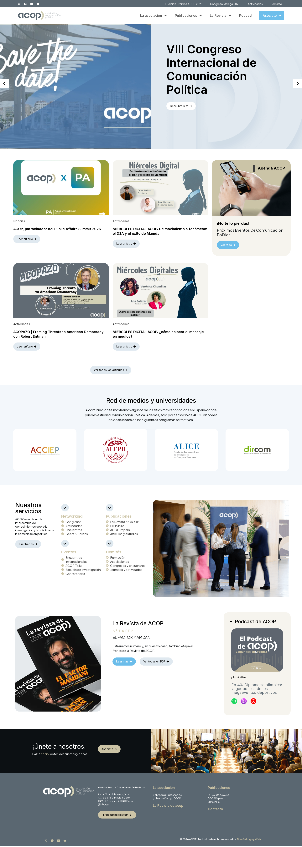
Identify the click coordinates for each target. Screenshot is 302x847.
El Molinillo (214, 802)
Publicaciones (188, 15)
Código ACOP (172, 799)
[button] (4, 83)
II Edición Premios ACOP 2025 (183, 4)
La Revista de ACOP (219, 795)
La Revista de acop (168, 806)
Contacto (276, 4)
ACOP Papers (215, 799)
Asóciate (272, 15)
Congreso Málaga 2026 (225, 4)
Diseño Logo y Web (249, 839)
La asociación (153, 15)
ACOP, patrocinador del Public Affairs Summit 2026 (57, 229)
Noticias (19, 221)
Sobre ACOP (160, 795)
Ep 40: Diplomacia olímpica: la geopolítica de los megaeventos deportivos (256, 689)
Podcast (245, 16)
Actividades (255, 4)
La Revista (221, 15)
